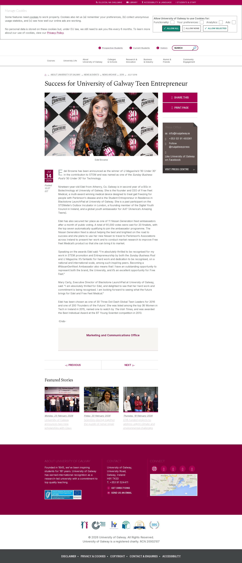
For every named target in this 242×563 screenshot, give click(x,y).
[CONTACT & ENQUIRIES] (146, 556)
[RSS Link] (192, 469)
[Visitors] (162, 48)
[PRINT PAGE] (180, 107)
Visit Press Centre (177, 169)
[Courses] (53, 61)
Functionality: (161, 22)
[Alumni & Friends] (171, 61)
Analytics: (212, 22)
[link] (84, 525)
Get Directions (120, 488)
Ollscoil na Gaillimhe (110, 2)
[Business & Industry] (150, 61)
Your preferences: (187, 22)
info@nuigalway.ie (179, 133)
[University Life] (70, 61)
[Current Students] (140, 48)
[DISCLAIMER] (70, 556)
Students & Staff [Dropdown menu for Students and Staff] (186, 2)
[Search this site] (194, 48)
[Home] (45, 74)
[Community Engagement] (189, 61)
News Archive (109, 74)
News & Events (91, 74)
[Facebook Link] (164, 469)
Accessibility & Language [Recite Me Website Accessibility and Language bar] (156, 2)
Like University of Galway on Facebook (180, 158)
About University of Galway (66, 74)
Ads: (228, 22)
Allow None (192, 28)
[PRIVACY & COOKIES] (95, 556)
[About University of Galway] (92, 61)
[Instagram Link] (154, 469)
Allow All (173, 28)
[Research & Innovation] (132, 61)
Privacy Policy (55, 32)
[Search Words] (185, 48)
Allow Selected (217, 28)
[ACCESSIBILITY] (171, 556)
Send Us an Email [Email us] (121, 492)
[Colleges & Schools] (114, 61)
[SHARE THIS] (180, 97)
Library (133, 2)
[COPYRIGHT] (119, 556)
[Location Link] (173, 494)
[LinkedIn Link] (182, 469)
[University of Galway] (67, 47)
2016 (122, 74)
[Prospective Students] (110, 48)
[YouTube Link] (173, 469)
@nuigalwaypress (179, 146)
